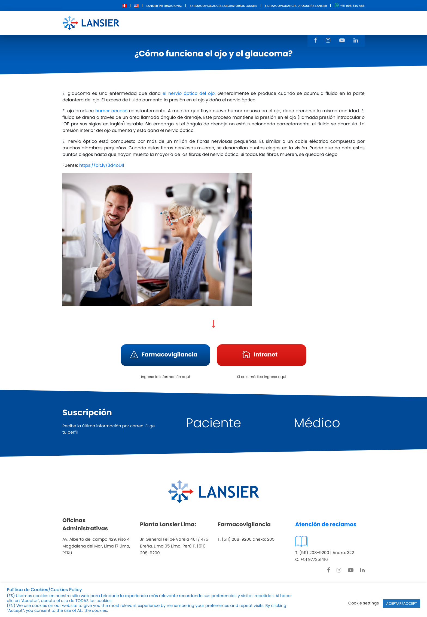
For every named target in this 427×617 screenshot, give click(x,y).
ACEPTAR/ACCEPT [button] (401, 603)
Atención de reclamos (325, 524)
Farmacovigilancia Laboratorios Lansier (223, 6)
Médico (317, 423)
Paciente (213, 423)
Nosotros (170, 22)
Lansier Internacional (164, 6)
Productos (203, 22)
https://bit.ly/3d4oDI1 (101, 165)
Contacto (272, 22)
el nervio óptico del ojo (189, 93)
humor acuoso (111, 111)
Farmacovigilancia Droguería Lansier (296, 6)
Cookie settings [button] (363, 603)
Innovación (238, 22)
